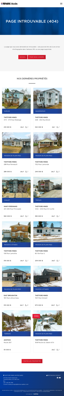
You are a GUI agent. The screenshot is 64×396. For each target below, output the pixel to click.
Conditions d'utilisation (29, 391)
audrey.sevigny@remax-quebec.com (18, 384)
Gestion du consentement (43, 391)
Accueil (23, 57)
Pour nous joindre (37, 57)
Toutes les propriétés (32, 361)
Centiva (35, 393)
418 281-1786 (9, 382)
